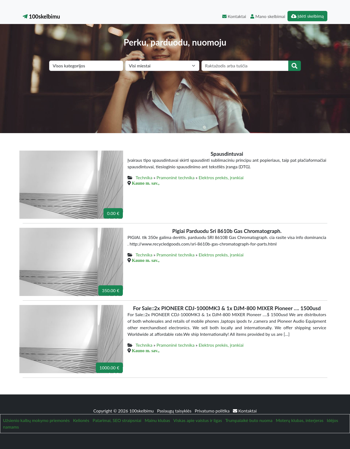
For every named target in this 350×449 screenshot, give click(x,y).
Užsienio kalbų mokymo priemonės (36, 420)
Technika (144, 177)
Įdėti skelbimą (307, 16)
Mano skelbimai (267, 16)
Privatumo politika (213, 410)
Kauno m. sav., (145, 183)
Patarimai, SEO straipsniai (117, 420)
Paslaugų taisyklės (174, 410)
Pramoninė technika (175, 177)
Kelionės (81, 420)
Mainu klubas (157, 420)
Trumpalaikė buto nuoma (248, 420)
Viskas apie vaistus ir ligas (197, 420)
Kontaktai (234, 16)
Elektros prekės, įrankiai (221, 177)
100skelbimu (41, 16)
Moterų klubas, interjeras (299, 420)
